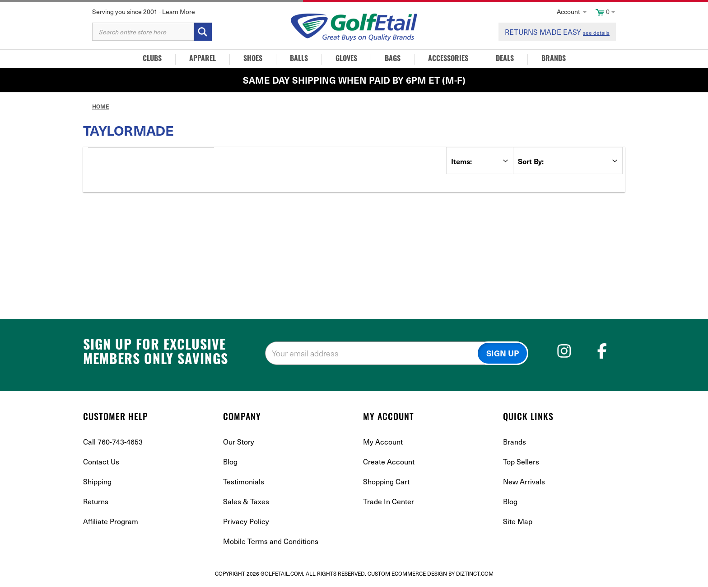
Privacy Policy (246, 521)
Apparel (202, 59)
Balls (299, 59)
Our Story (238, 441)
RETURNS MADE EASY (557, 31)
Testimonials (243, 481)
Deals (505, 59)
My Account (383, 441)
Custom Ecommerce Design (407, 573)
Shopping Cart (386, 481)
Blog (230, 461)
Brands (553, 59)
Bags (393, 59)
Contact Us (101, 461)
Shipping (97, 481)
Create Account (389, 461)
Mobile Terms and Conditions (270, 540)
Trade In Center (388, 501)
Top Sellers (521, 461)
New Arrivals (524, 481)
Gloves (346, 59)
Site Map (517, 521)
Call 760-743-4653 (113, 441)
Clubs (152, 59)
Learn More (178, 11)
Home (100, 106)
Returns (95, 501)
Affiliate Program (110, 521)
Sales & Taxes (246, 501)
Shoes (252, 59)
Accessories (448, 59)
